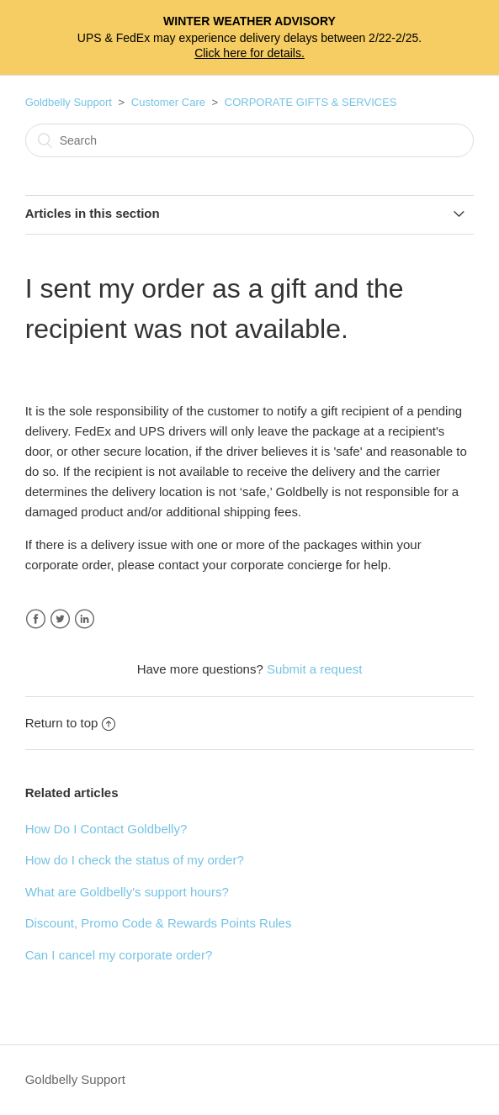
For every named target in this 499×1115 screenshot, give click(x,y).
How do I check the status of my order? (134, 860)
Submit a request (314, 669)
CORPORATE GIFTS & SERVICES (311, 102)
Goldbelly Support (68, 102)
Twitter (60, 619)
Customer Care (168, 102)
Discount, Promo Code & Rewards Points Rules (158, 923)
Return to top (70, 723)
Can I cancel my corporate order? (119, 955)
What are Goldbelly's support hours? (127, 892)
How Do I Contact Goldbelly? (106, 829)
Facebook (35, 619)
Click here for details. (249, 53)
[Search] (250, 140)
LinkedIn (84, 619)
